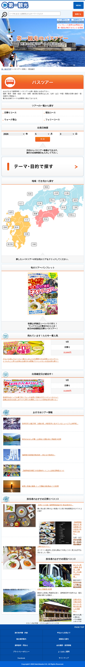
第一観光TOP (6, 69)
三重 (75, 207)
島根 (30, 194)
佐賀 (7, 220)
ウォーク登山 (10, 119)
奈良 (63, 207)
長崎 (5, 227)
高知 (45, 219)
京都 (67, 193)
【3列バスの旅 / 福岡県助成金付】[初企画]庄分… (55, 505)
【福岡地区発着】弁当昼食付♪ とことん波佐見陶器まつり (43, 471)
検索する (78, 14)
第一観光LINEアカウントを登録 (70, 28)
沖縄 (34, 244)
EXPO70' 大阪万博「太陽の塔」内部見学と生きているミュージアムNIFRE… (50, 424)
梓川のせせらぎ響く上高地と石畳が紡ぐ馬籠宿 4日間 (41, 439)
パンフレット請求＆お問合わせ (70, 25)
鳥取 (46, 187)
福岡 (11, 212)
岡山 (52, 200)
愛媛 (35, 214)
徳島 (60, 215)
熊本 (16, 227)
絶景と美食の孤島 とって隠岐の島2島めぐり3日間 (40, 486)
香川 (49, 208)
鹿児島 (10, 244)
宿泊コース (50, 112)
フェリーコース (52, 119)
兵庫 (56, 193)
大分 (26, 220)
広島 (39, 203)
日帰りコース (10, 112)
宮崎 (26, 234)
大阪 (63, 200)
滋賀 (75, 200)
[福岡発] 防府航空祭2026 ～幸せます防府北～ (38, 455)
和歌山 (71, 215)
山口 (21, 203)
